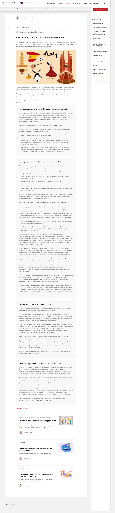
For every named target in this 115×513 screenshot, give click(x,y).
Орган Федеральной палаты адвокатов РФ (33, 4)
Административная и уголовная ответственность (41, 417)
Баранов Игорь (27, 458)
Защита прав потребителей (24, 444)
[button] (9, 28)
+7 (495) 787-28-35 (8, 508)
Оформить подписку (101, 82)
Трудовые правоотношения (24, 417)
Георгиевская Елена (28, 432)
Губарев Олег (24, 16)
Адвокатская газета (29, 2)
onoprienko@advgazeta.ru (9, 507)
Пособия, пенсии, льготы (24, 470)
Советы (27, 27)
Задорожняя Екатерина (29, 485)
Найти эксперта (100, 15)
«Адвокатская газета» (12, 504)
